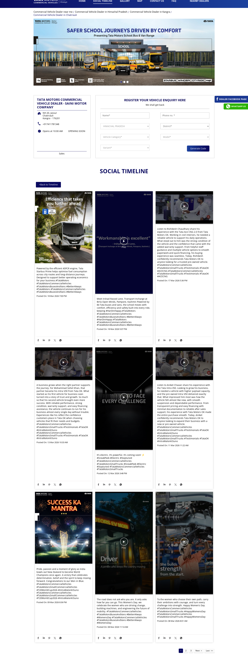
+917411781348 (51, 129)
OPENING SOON (76, 136)
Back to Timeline (48, 190)
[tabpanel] (124, 57)
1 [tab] (121, 87)
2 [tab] (124, 87)
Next (197, 656)
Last (208, 656)
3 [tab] (127, 87)
